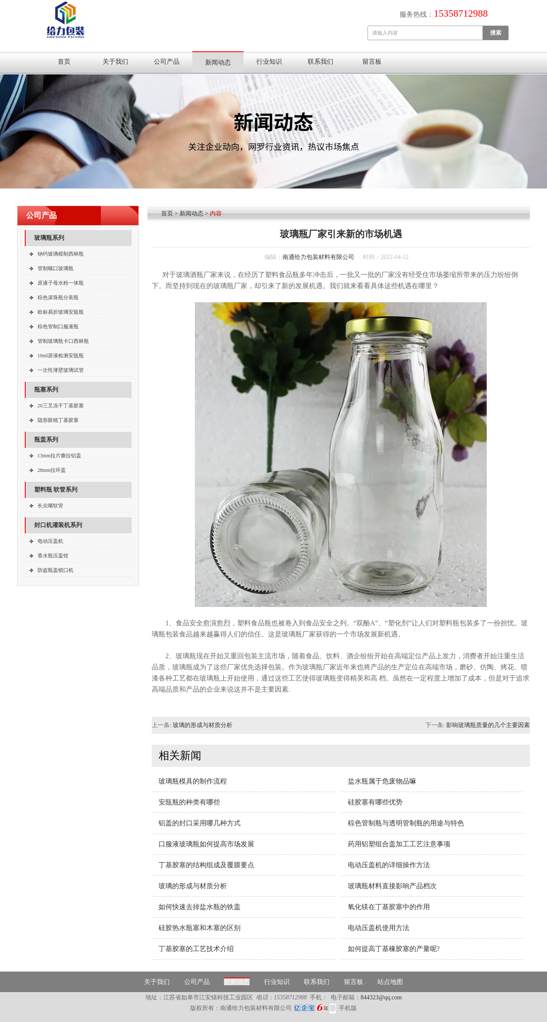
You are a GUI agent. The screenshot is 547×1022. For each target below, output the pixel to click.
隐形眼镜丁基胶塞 (58, 420)
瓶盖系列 (46, 439)
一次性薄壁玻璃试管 (61, 370)
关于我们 (115, 61)
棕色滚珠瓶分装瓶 (58, 297)
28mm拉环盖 (52, 470)
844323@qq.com (381, 997)
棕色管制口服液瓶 (58, 327)
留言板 (372, 61)
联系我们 (320, 61)
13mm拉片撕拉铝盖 (60, 456)
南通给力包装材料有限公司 (318, 257)
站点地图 (390, 981)
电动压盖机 (50, 541)
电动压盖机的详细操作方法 (389, 865)
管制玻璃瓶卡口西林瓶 (63, 341)
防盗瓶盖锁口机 (56, 570)
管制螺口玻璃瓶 (56, 268)
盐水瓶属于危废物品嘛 (382, 781)
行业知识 (269, 61)
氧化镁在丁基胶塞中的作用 (389, 906)
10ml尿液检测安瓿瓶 (61, 356)
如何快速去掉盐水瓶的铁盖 (200, 906)
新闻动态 (218, 62)
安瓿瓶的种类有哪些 (189, 802)
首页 (64, 61)
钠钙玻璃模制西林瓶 (61, 254)
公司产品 (166, 61)
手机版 (348, 1008)
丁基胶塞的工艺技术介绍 (196, 948)
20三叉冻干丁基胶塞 (61, 406)
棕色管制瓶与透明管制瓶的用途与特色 (406, 823)
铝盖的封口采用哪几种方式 (200, 823)
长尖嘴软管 (50, 506)
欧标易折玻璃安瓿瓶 (61, 312)
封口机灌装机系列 (58, 525)
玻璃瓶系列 (49, 238)
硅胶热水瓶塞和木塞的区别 (200, 927)
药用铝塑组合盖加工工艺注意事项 (399, 844)
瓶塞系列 (46, 389)
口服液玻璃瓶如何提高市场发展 (206, 844)
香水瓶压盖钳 (53, 556)
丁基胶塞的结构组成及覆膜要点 (206, 865)
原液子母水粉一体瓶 (61, 283)
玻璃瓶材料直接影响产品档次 (392, 885)
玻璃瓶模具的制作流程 (193, 781)
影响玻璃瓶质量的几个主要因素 (488, 725)
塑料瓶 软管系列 (56, 489)
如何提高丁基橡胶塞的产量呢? (394, 948)
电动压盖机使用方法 (378, 927)
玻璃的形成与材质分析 (202, 725)
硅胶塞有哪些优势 (375, 802)
